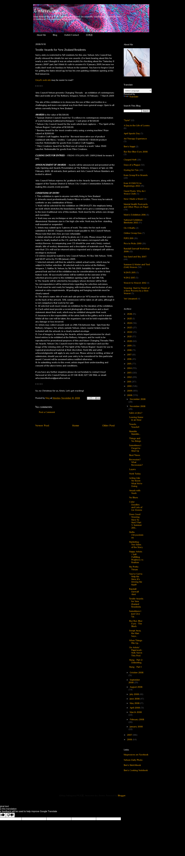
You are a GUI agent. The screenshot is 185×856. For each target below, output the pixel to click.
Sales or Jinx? (135, 413)
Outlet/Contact (71, 35)
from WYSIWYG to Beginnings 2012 (133, 184)
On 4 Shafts (129, 228)
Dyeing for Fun (131, 170)
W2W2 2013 (129, 277)
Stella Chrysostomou (136, 535)
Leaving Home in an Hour (136, 418)
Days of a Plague (132, 165)
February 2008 (137, 719)
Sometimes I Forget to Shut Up (135, 448)
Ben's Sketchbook (132, 765)
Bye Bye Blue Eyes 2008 (136, 151)
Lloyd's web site (43, 80)
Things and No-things (135, 439)
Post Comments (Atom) (81, 434)
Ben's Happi (129, 146)
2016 (129, 359)
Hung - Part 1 (135, 667)
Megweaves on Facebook (136, 754)
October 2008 (136, 672)
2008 (130, 395)
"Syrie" (127, 120)
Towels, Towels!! (134, 425)
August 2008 (136, 687)
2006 (130, 739)
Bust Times (134, 455)
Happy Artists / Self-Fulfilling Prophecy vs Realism (136, 557)
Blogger (121, 795)
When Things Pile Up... (135, 641)
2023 (130, 327)
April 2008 (135, 707)
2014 (129, 368)
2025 (130, 318)
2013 (129, 372)
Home (75, 425)
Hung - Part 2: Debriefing (136, 661)
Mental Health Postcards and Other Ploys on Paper (136, 205)
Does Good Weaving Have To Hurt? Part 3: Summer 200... (135, 521)
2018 (129, 350)
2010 (129, 386)
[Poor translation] (10, 815)
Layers (132, 469)
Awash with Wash (134, 491)
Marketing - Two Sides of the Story (136, 545)
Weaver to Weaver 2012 (135, 283)
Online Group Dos (133, 233)
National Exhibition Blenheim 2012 (133, 221)
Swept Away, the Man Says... (135, 633)
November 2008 (137, 406)
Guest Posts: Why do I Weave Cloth (134, 192)
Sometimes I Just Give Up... (135, 614)
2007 (130, 735)
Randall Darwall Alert (134, 592)
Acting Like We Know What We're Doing (135, 482)
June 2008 (135, 699)
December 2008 (137, 399)
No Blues (133, 497)
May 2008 (135, 703)
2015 (129, 363)
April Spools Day (132, 133)
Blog (55, 35)
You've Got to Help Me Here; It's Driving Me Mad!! (135, 579)
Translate (131, 96)
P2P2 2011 (128, 238)
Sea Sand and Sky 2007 (135, 256)
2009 (130, 391)
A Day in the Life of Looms (137, 125)
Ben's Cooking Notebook (136, 770)
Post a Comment (47, 412)
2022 (130, 332)
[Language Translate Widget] (138, 91)
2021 (129, 336)
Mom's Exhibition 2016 (135, 215)
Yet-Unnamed (130, 298)
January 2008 (136, 726)
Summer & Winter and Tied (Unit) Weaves (137, 265)
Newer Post (42, 425)
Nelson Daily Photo (133, 760)
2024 (130, 323)
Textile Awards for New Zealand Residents (136, 602)
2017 (129, 354)
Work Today (135, 473)
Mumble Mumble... (134, 432)
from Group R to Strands (136, 175)
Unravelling (45, 10)
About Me (41, 35)
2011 (129, 381)
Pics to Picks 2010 (132, 243)
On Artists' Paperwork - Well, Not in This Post (136, 651)
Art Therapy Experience (135, 138)
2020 (130, 341)
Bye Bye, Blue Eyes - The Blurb (135, 624)
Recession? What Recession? (136, 462)
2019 (129, 345)
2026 (130, 314)
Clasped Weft (130, 159)
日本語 (89, 35)
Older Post (108, 425)
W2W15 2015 (130, 272)
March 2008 (136, 712)
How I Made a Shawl (133, 199)
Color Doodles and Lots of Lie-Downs (135, 506)
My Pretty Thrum (133, 568)
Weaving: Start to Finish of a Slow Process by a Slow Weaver (137, 291)
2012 (129, 377)
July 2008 (134, 694)
